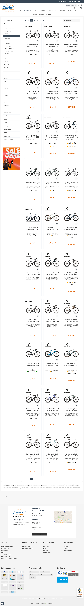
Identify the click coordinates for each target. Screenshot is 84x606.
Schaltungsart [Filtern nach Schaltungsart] (11, 136)
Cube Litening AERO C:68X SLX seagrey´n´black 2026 (71, 409)
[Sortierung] (71, 20)
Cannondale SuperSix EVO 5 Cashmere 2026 (33, 45)
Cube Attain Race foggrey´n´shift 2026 (33, 136)
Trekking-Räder (8, 46)
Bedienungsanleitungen (7, 546)
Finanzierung (4, 550)
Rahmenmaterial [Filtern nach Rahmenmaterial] (11, 129)
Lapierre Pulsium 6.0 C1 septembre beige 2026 (52, 136)
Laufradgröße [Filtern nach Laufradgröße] (11, 126)
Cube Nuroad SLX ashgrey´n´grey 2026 (33, 273)
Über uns (60, 1)
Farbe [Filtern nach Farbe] (11, 109)
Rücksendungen (68, 550)
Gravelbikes (7, 43)
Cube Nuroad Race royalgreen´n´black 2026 (33, 364)
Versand (66, 548)
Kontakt (80, 1)
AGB (48, 598)
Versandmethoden (36, 568)
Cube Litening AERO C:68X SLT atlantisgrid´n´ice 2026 (71, 228)
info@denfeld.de (36, 529)
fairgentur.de (50, 603)
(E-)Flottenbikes (5, 548)
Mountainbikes (8, 31)
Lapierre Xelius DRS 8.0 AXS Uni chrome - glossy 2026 (33, 228)
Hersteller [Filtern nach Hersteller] (11, 78)
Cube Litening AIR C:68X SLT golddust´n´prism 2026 (33, 92)
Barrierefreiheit (23, 598)
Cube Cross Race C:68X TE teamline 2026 (52, 92)
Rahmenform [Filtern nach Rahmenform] (11, 105)
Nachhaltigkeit (47, 552)
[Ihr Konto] (77, 8)
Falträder (7, 56)
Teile (5, 72)
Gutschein (6, 67)
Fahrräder (6, 26)
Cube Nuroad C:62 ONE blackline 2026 (52, 320)
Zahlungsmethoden (8, 568)
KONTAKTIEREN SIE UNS (39, 534)
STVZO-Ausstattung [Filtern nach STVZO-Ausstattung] (11, 132)
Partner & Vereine (26, 546)
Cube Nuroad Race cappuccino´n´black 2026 (71, 320)
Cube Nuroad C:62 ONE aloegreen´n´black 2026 (52, 228)
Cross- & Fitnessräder (9, 48)
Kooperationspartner (29, 542)
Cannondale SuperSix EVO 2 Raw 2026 (71, 45)
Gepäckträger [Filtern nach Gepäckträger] (11, 115)
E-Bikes (5, 58)
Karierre (65, 1)
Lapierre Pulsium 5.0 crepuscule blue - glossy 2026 (71, 136)
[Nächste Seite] (40, 20)
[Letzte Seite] (43, 20)
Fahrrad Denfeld (49, 542)
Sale (4, 23)
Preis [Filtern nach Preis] (11, 143)
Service (75, 1)
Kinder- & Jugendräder (9, 28)
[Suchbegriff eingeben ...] (71, 5)
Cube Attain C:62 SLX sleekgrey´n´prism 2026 (33, 455)
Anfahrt (66, 546)
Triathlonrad (7, 38)
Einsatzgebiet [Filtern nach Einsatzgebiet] (11, 98)
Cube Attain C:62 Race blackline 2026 (71, 455)
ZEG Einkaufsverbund (27, 548)
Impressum (61, 598)
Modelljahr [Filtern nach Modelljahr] (11, 88)
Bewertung (46, 546)
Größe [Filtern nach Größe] (11, 81)
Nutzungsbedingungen (41, 598)
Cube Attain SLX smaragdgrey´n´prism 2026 (71, 364)
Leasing (70, 1)
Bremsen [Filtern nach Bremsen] (11, 95)
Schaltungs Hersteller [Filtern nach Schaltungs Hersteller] (11, 139)
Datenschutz (32, 598)
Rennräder (7, 33)
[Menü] (82, 588)
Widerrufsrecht (54, 598)
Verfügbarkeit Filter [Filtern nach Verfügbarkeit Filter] (11, 91)
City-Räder (7, 53)
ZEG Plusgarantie (5, 556)
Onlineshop (68, 542)
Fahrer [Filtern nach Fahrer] (11, 102)
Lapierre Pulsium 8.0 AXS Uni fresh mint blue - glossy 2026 (52, 183)
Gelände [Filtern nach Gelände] (11, 119)
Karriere (45, 550)
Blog (44, 548)
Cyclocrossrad (8, 41)
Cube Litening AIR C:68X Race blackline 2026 (71, 273)
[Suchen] (78, 5)
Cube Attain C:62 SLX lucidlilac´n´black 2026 (52, 409)
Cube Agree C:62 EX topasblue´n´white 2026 (52, 364)
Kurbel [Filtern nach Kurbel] (11, 122)
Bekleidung (6, 64)
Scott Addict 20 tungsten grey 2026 (33, 320)
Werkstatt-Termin (8, 20)
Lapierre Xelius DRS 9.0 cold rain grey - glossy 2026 (71, 183)
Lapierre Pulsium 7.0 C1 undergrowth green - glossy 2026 (33, 183)
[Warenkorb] (80, 8)
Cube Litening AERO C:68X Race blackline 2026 (33, 409)
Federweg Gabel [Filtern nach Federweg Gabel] (11, 112)
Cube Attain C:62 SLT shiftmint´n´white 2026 (71, 92)
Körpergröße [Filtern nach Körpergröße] (11, 85)
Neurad (3, 552)
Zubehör (5, 61)
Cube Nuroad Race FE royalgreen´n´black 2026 (52, 273)
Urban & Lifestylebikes (9, 51)
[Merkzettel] (74, 8)
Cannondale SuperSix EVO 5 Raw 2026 (52, 45)
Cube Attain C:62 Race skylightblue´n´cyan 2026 (52, 455)
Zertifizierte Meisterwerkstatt (9, 558)
